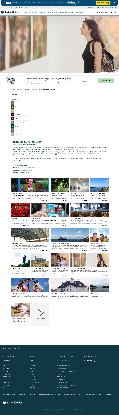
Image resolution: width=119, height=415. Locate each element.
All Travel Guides (103, 12)
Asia (36, 12)
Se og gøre (35, 89)
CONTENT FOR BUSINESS (22, 7)
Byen (16, 103)
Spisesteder (18, 114)
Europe (25, 12)
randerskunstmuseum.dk (27, 170)
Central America (52, 12)
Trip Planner (72, 2)
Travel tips (71, 3)
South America (79, 12)
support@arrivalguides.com (107, 7)
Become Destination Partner (49, 394)
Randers (27, 89)
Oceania (71, 12)
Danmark (20, 89)
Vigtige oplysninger (20, 134)
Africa (31, 12)
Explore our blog (103, 3)
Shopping (17, 126)
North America (63, 12)
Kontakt (22, 394)
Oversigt (14, 94)
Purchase (106, 81)
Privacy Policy (111, 394)
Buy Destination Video (94, 394)
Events (17, 110)
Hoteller (17, 130)
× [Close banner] (114, 3)
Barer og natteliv (19, 122)
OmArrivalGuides (9, 394)
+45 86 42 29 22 (24, 172)
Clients (32, 394)
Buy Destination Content (73, 394)
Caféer (16, 118)
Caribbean (42, 12)
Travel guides (84, 2)
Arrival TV (91, 7)
